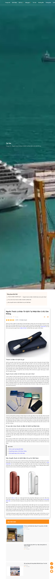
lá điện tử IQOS (23, 328)
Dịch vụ (20, 2)
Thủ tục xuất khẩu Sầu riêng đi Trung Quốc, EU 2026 (35, 526)
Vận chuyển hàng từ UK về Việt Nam (17, 453)
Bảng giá (27, 2)
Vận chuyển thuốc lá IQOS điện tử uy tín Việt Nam (19, 302)
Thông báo (48, 2)
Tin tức (34, 2)
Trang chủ (7, 2)
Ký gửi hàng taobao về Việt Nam (16, 451)
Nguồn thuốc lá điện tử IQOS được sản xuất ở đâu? (34, 297)
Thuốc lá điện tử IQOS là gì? (14, 296)
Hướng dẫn (41, 2)
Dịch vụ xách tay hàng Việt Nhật (16, 449)
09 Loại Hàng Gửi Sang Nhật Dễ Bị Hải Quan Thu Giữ (35, 563)
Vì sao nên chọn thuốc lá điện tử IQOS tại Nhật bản (19, 299)
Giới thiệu (14, 2)
